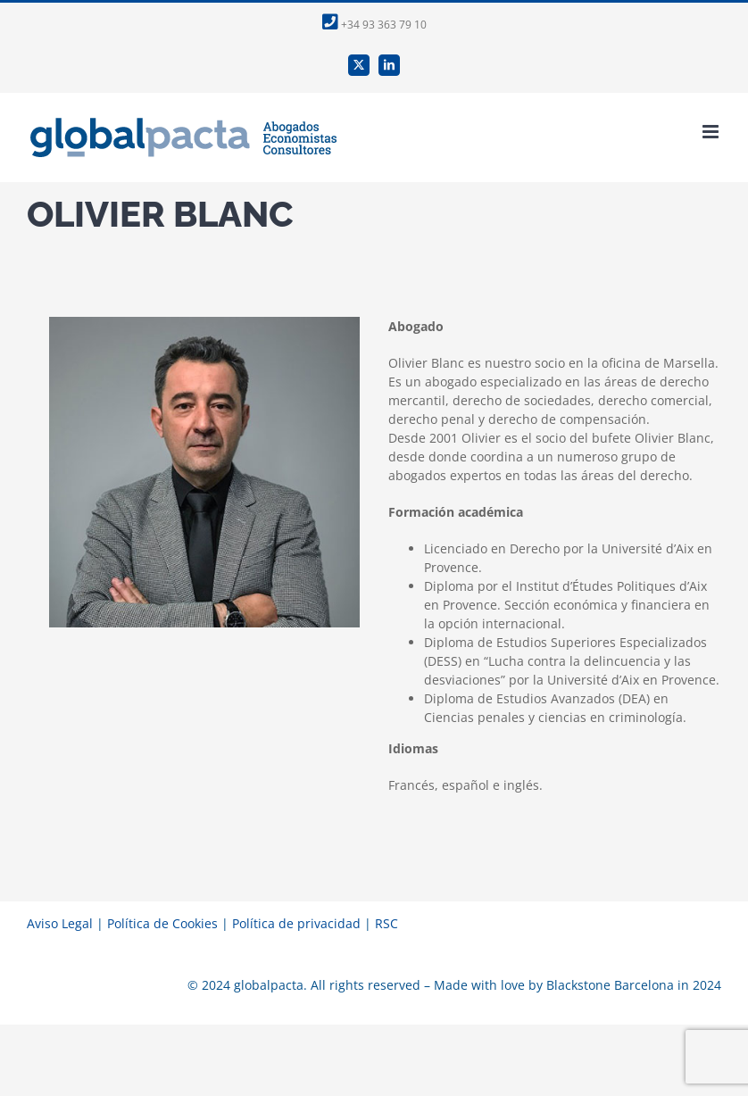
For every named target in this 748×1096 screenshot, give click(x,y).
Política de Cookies (162, 923)
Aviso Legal (60, 923)
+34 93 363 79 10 (374, 24)
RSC (386, 923)
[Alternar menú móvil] (711, 131)
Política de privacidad (296, 923)
